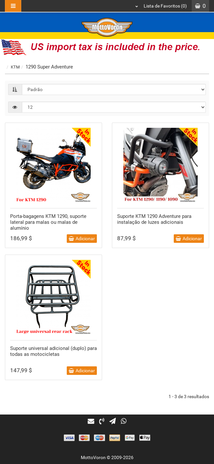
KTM (15, 67)
